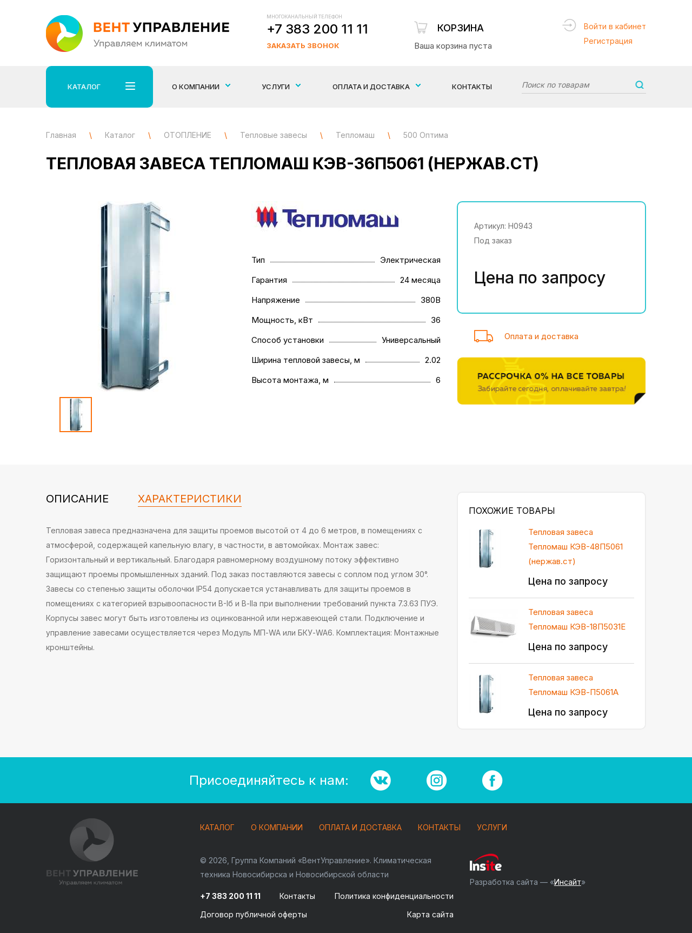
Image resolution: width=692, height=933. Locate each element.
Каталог (217, 828)
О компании (277, 828)
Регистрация (608, 40)
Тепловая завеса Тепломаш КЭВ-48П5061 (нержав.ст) (575, 546)
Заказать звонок (303, 45)
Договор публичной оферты (253, 914)
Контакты (472, 86)
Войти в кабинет (615, 26)
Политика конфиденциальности (394, 896)
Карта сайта (430, 914)
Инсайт (567, 881)
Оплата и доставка (541, 336)
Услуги (492, 828)
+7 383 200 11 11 (317, 29)
